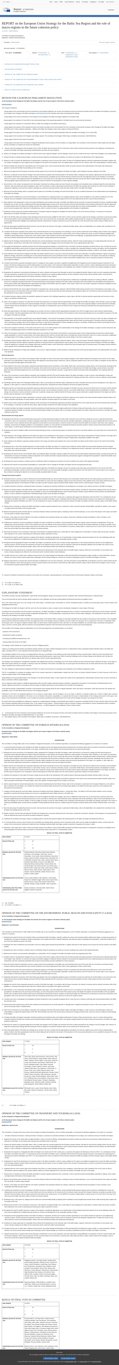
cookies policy (83, 1362)
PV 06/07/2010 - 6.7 (71, 53)
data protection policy (71, 1362)
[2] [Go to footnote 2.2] (82, 685)
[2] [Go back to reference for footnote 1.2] (2, 584)
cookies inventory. (96, 1362)
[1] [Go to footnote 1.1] (90, 120)
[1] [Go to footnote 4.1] (39, 991)
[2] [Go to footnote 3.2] (23, 786)
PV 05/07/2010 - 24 (43, 53)
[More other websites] (111, 2)
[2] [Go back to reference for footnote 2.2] (2, 717)
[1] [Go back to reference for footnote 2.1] (2, 713)
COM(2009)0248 (41, 113)
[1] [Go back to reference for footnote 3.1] (2, 903)
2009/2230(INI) (15, 42)
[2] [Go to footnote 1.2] (65, 123)
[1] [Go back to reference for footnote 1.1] (2, 582)
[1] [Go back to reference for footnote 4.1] (2, 1105)
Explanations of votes (71, 54)
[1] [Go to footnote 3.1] (37, 752)
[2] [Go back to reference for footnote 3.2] (2, 905)
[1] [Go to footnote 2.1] (40, 611)
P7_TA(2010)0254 (103, 53)
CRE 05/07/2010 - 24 (44, 54)
